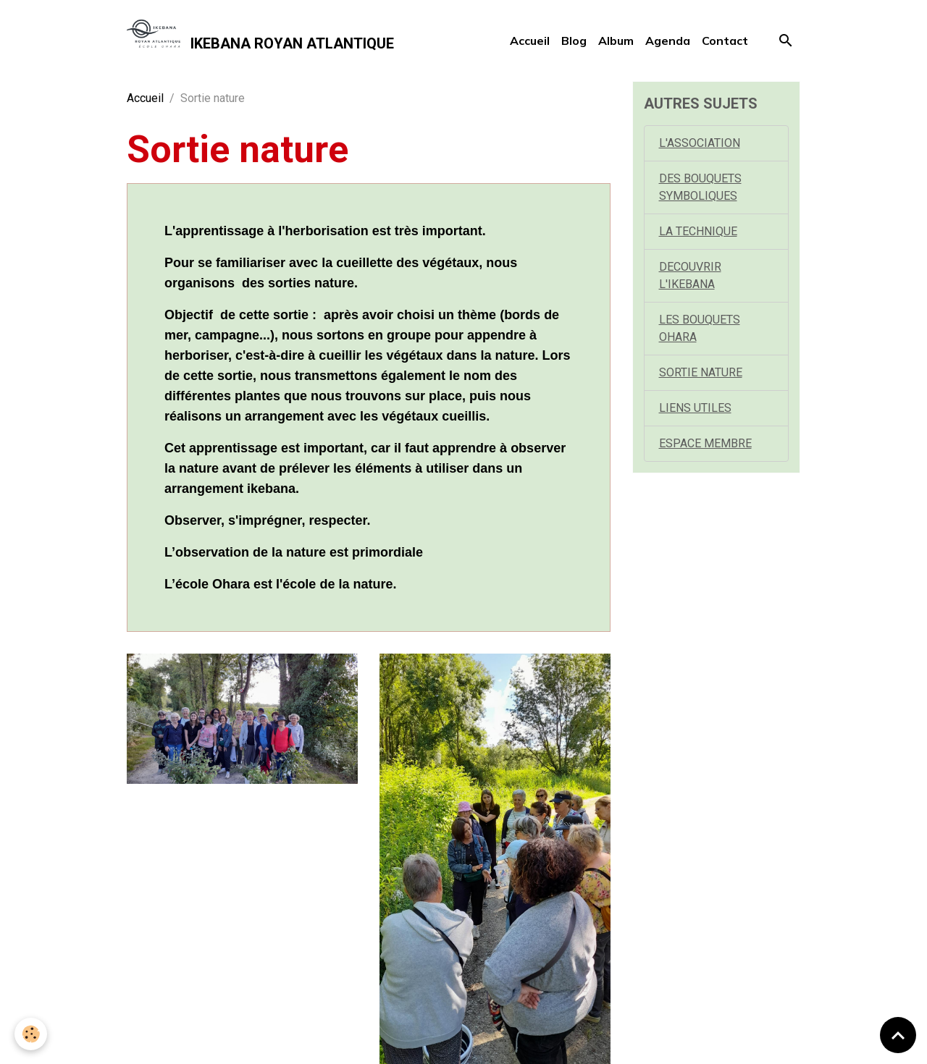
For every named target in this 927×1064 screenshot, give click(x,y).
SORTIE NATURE (700, 372)
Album (616, 40)
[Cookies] (30, 1034)
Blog (574, 40)
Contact (725, 40)
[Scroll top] (898, 1035)
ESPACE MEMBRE (705, 443)
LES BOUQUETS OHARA (699, 328)
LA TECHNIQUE (698, 231)
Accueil (530, 40)
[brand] (260, 40)
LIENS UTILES (695, 408)
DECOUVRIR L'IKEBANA (690, 275)
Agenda (667, 40)
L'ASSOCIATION (699, 143)
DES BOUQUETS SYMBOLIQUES (700, 187)
